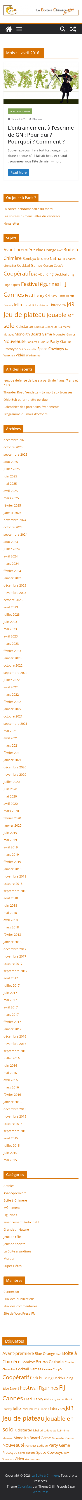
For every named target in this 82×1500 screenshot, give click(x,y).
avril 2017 (10, 1007)
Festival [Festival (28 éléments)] (30, 283)
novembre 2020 (14, 774)
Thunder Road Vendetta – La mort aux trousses (37, 392)
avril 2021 (10, 738)
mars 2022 (11, 694)
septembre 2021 (15, 723)
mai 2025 (10, 483)
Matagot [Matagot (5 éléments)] (8, 334)
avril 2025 (10, 491)
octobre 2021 (13, 716)
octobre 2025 (13, 447)
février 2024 (12, 571)
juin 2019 (10, 833)
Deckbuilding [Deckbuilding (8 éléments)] (64, 274)
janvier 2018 (12, 942)
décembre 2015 (14, 1109)
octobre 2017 (13, 963)
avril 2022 (10, 687)
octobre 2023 (13, 600)
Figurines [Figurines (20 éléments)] (49, 284)
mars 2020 (11, 811)
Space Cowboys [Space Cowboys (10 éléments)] (50, 348)
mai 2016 (10, 1073)
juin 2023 (10, 622)
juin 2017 (10, 993)
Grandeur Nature (20, 111)
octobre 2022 (13, 665)
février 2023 (12, 651)
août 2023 (10, 607)
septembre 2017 (15, 971)
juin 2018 (10, 905)
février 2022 (12, 702)
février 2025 (12, 505)
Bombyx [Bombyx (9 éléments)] (29, 258)
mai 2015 (10, 1160)
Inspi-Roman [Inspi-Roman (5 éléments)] (42, 305)
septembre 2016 (15, 1051)
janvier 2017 (12, 1029)
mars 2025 (11, 498)
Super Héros (12, 1266)
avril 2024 (10, 556)
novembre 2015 (14, 1116)
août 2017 (10, 978)
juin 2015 (10, 1153)
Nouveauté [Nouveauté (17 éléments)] (14, 341)
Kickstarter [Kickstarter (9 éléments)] (24, 326)
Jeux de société (14, 1244)
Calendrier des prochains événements (31, 407)
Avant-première (14, 1193)
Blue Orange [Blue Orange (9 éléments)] (46, 250)
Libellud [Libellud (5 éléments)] (39, 327)
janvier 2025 (12, 513)
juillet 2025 (11, 469)
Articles (8, 1186)
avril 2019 (10, 847)
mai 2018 (10, 913)
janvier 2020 (12, 825)
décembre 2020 (14, 767)
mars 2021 (11, 745)
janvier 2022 (12, 709)
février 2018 (12, 934)
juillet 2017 (11, 985)
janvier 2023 (12, 658)
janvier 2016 (12, 1102)
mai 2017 (10, 1000)
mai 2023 (10, 629)
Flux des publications (19, 1299)
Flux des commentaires (20, 1306)
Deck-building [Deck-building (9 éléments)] (42, 274)
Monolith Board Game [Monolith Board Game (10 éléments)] (33, 334)
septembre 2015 (15, 1131)
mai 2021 (10, 731)
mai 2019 (10, 840)
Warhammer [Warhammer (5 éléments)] (34, 355)
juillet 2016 (11, 1058)
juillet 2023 (11, 614)
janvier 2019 (12, 869)
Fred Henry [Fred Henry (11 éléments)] (34, 295)
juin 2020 (10, 789)
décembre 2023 (14, 585)
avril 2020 (10, 803)
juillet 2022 (11, 680)
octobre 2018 (13, 883)
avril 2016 (10, 1080)
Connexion (11, 1291)
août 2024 (10, 542)
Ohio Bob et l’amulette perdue (25, 399)
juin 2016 (10, 1065)
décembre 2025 (14, 440)
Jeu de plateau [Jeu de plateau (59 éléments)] (24, 314)
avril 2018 (10, 920)
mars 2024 (11, 563)
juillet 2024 (11, 549)
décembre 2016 (14, 1036)
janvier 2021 (12, 760)
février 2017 (12, 1022)
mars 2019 (11, 854)
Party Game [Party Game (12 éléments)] (60, 341)
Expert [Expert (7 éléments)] (15, 285)
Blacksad (37, 119)
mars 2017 (11, 1014)
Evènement (11, 1208)
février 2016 (12, 1094)
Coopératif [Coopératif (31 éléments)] (16, 273)
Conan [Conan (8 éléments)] (48, 265)
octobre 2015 (13, 1124)
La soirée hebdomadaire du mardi (28, 209)
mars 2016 (11, 1087)
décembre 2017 (14, 949)
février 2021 (12, 753)
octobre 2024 (13, 527)
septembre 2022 (15, 673)
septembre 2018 (15, 891)
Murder (9, 1258)
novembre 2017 (14, 956)
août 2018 (10, 898)
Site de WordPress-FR (19, 1313)
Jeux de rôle (12, 1237)
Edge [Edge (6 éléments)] (6, 285)
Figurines (10, 1215)
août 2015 (10, 1138)
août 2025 (10, 462)
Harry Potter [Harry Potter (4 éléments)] (58, 295)
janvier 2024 (12, 578)
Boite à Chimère (15, 1200)
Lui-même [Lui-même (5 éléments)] (64, 327)
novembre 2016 (14, 1044)
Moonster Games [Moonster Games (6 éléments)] (64, 334)
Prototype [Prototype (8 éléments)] (10, 349)
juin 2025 (10, 476)
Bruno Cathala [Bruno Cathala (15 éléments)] (51, 258)
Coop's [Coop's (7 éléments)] (58, 265)
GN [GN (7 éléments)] (47, 295)
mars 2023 (11, 643)
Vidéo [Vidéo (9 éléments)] (20, 355)
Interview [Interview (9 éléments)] (58, 304)
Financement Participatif (21, 1222)
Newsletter (11, 223)
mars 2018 (11, 927)
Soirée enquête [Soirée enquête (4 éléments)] (28, 349)
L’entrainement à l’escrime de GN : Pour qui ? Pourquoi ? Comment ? (41, 134)
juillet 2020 (11, 782)
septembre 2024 (15, 534)
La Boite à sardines (17, 1251)
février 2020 (12, 818)
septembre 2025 (15, 454)
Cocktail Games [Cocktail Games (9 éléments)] (29, 265)
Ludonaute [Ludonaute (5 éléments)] (51, 327)
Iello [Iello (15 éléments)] (18, 304)
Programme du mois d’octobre (25, 414)
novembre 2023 (14, 593)
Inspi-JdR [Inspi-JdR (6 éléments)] (28, 305)
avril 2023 (10, 636)
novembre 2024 (14, 520)
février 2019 (12, 862)
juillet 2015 (11, 1145)
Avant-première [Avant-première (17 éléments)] (19, 249)
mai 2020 (10, 796)
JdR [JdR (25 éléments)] (70, 304)
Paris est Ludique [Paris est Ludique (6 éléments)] (37, 342)
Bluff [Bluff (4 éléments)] (59, 250)
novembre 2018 (14, 876)
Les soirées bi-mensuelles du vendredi (31, 216)
